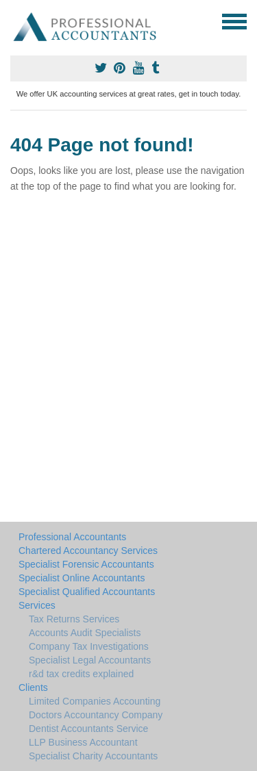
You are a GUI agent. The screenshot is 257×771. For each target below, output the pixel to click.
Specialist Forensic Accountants (86, 564)
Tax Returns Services (74, 619)
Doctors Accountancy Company (95, 714)
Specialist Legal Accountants (90, 660)
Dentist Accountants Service (88, 728)
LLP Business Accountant (83, 742)
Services (37, 605)
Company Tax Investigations (89, 646)
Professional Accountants (72, 536)
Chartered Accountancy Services (88, 550)
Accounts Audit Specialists (84, 632)
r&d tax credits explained (81, 673)
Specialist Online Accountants (82, 577)
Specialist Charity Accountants (93, 755)
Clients (33, 687)
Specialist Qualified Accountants (87, 591)
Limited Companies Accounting (94, 701)
